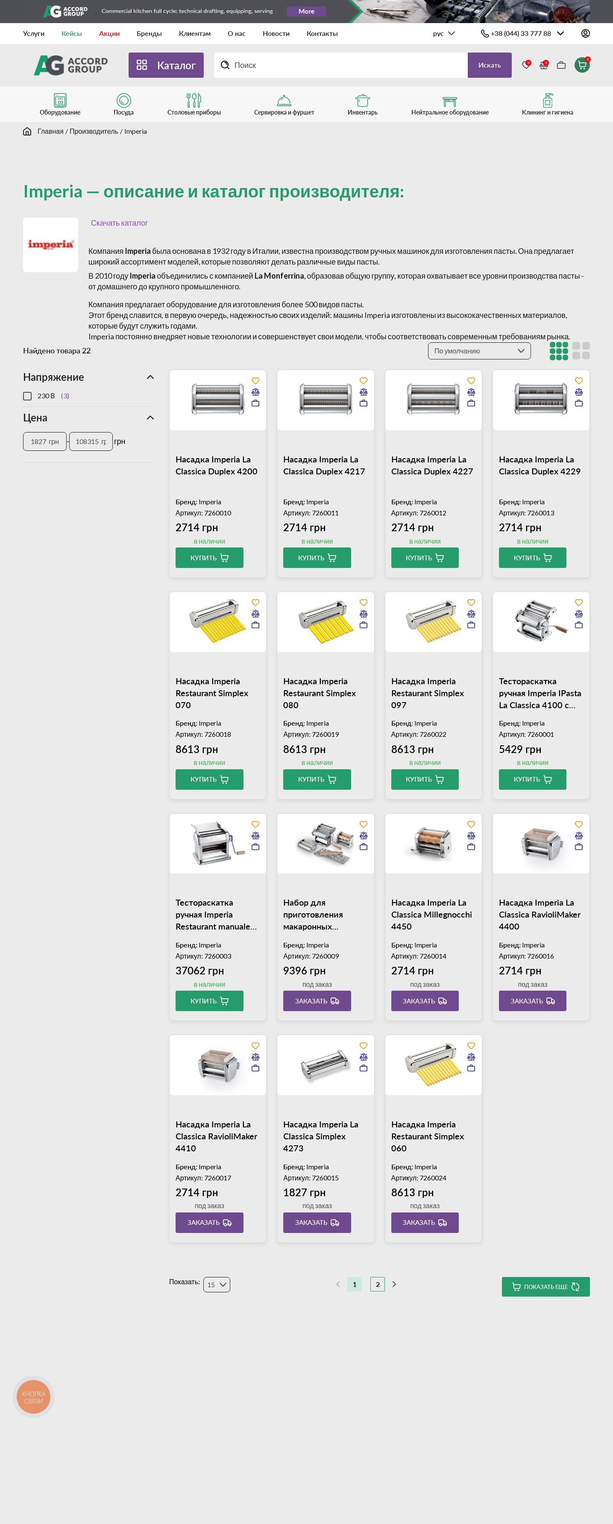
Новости (276, 33)
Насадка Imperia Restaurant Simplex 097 (427, 693)
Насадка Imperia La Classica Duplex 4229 (540, 465)
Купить (204, 558)
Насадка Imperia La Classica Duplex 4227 (432, 465)
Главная (51, 131)
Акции (109, 33)
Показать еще (546, 1286)
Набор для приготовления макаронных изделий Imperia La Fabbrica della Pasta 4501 (321, 914)
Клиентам (195, 33)
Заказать (311, 1001)
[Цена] (45, 441)
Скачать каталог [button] (118, 222)
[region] (88, 395)
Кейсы (72, 33)
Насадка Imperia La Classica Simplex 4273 (320, 1136)
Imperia (135, 131)
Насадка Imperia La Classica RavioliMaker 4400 (540, 914)
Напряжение (53, 377)
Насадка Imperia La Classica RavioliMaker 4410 (216, 1136)
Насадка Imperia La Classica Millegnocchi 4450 (431, 914)
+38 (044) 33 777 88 (521, 33)
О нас (237, 33)
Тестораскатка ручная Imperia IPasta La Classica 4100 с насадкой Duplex (540, 693)
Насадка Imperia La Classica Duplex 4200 (217, 465)
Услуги (33, 33)
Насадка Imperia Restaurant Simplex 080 (319, 693)
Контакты (322, 33)
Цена (35, 417)
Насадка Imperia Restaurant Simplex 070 (212, 693)
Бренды (149, 33)
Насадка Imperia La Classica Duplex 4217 (324, 465)
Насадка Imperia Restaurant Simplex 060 (427, 1136)
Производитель (94, 131)
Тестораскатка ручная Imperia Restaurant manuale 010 (213, 914)
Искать (489, 65)
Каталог (176, 65)
